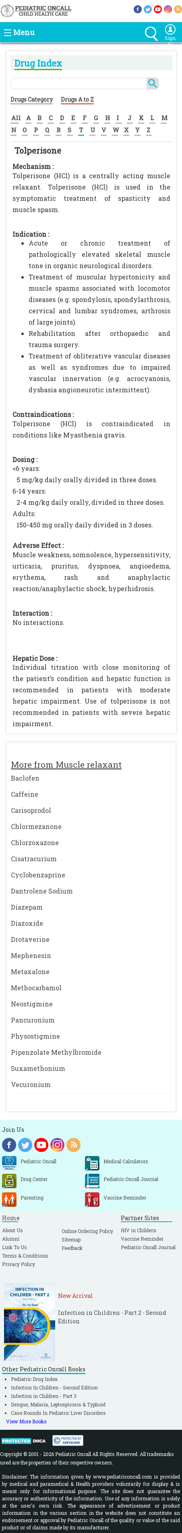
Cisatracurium (34, 858)
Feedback (72, 1248)
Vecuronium (31, 1084)
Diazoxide (27, 923)
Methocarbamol (36, 987)
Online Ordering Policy (87, 1231)
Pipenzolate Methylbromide (56, 1052)
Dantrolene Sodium (42, 891)
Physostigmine (35, 1036)
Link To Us (14, 1247)
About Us (12, 1230)
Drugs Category (31, 99)
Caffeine (24, 794)
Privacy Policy (18, 1264)
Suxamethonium (38, 1068)
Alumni (10, 1238)
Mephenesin (31, 955)
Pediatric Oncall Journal (148, 1247)
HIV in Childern (138, 1230)
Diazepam (27, 907)
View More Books (26, 1421)
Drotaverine (30, 939)
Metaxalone (30, 971)
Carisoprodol (31, 810)
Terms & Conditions (25, 1255)
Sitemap (71, 1239)
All (16, 118)
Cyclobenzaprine (38, 875)
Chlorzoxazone (35, 842)
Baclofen (25, 778)
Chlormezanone (36, 826)
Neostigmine (32, 1004)
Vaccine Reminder (142, 1238)
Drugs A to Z (77, 99)
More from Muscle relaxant (66, 764)
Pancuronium (33, 1020)
